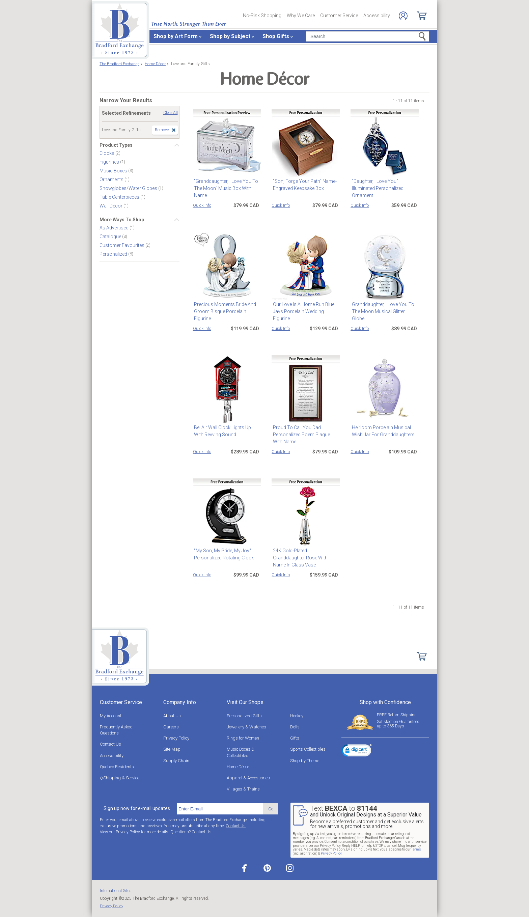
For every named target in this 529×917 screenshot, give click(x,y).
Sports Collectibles (308, 749)
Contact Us (110, 744)
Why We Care (301, 15)
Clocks (107, 153)
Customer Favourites (122, 245)
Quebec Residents (117, 766)
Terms (416, 849)
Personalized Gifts (244, 715)
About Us (172, 715)
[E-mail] (220, 808)
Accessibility (376, 15)
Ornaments (112, 179)
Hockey (296, 715)
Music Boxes (114, 170)
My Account (110, 715)
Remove (162, 130)
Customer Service (339, 15)
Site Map (171, 749)
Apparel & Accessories (248, 777)
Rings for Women (243, 738)
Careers (171, 726)
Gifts (294, 738)
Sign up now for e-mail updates (137, 808)
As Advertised (115, 227)
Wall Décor (111, 206)
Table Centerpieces (120, 197)
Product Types (116, 145)
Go (270, 808)
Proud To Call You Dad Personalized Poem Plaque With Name (305, 434)
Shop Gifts (275, 36)
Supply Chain (176, 760)
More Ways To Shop (122, 219)
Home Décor (238, 766)
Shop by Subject (230, 36)
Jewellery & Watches (246, 726)
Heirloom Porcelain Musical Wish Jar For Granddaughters (382, 431)
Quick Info (202, 205)
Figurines (110, 162)
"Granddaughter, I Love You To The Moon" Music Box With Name (225, 188)
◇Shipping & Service (119, 777)
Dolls (295, 726)
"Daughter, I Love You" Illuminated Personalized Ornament (376, 188)
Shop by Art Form (176, 36)
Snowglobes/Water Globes (129, 188)
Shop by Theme (304, 760)
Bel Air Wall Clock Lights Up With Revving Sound (226, 431)
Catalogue (111, 236)
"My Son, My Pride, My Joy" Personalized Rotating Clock (223, 554)
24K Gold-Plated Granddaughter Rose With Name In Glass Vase (305, 554)
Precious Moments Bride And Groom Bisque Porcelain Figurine (224, 311)
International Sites (116, 890)
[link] (356, 751)
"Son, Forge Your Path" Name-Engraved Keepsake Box (303, 184)
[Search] (367, 36)
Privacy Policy (176, 738)
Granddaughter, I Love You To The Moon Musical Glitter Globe (384, 308)
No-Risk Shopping (262, 15)
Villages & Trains (243, 788)
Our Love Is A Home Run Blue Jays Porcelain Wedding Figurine (302, 311)
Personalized (114, 254)
